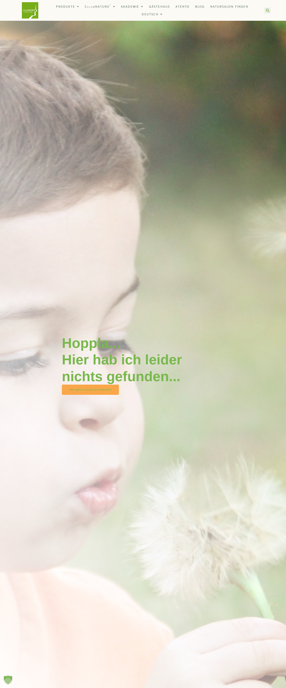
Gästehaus (159, 6)
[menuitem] (152, 14)
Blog (200, 6)
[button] (267, 10)
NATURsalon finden (229, 6)
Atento (182, 6)
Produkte (67, 6)
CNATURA (100, 6)
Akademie (132, 6)
